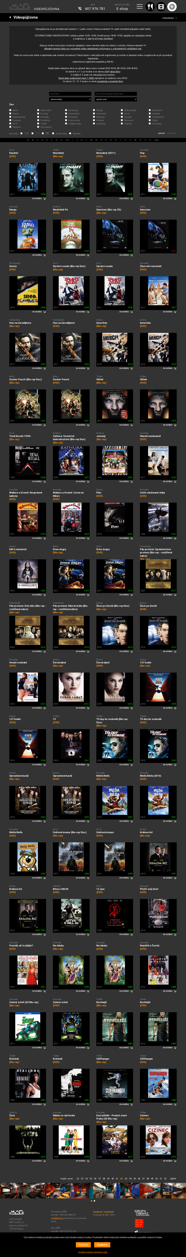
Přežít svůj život (149, 889)
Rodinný (100, 120)
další (173, 1178)
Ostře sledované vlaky (152, 492)
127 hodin (145, 662)
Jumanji (100, 436)
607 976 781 (95, 9)
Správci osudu (104, 266)
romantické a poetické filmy (110, 81)
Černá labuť (59, 662)
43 (126, 1178)
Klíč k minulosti (18, 549)
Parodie (128, 117)
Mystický (100, 117)
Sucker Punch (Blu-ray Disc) (25, 379)
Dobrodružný (130, 110)
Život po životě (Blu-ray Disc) (112, 605)
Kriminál (14, 1058)
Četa (12, 1115)
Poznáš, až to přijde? (21, 945)
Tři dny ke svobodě (150, 719)
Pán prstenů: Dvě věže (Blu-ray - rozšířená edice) (27, 607)
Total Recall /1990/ (20, 436)
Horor (127, 113)
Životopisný (46, 127)
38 (104, 1178)
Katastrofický (19, 117)
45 (135, 1178)
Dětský (99, 110)
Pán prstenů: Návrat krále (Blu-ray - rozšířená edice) (70, 607)
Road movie (74, 120)
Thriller (44, 123)
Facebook (97, 1211)
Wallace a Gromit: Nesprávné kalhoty (25, 494)
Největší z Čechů (149, 945)
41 (117, 1178)
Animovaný (46, 110)
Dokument (157, 110)
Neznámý (58, 152)
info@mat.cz (57, 1218)
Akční (15, 110)
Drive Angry (59, 549)
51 (161, 1178)
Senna (13, 266)
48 (148, 1178)
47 (143, 1178)
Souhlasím (102, 1245)
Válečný (128, 123)
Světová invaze (105, 832)
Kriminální (73, 117)
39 (108, 1178)
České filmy (61, 133)
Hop (142, 152)
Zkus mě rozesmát (150, 266)
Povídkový (45, 120)
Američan (101, 322)
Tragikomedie (74, 123)
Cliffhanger (102, 1058)
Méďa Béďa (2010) (150, 775)
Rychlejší (101, 1002)
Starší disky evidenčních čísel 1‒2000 (76, 78)
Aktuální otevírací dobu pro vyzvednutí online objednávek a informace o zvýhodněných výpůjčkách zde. (93, 48)
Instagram (109, 1211)
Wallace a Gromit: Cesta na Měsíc (68, 494)
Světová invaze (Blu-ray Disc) (69, 832)
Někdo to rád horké (64, 1115)
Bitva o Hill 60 (60, 889)
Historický (101, 113)
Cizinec (144, 1115)
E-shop (122, 9)
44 (130, 1178)
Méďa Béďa (102, 775)
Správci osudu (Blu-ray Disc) (69, 266)
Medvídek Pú (60, 209)
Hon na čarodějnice (20, 322)
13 (54, 719)
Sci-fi (15, 123)
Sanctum (145, 209)
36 (95, 1178)
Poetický (17, 120)
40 (112, 1178)
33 (82, 1178)
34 (86, 1178)
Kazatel (13, 152)
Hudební (156, 113)
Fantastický (73, 113)
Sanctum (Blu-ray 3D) (108, 209)
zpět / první (66, 1178)
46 (139, 1178)
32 (78, 1178)
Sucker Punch (61, 379)
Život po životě (148, 605)
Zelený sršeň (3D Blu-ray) (24, 1002)
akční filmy (115, 71)
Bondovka (73, 110)
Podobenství (158, 117)
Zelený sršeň (60, 1002)
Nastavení (83, 1245)
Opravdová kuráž (19, 775)
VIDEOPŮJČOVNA (46, 9)
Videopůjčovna (23, 17)
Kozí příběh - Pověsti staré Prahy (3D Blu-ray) (111, 1117)
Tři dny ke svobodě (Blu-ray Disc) (112, 721)
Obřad (99, 379)
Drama (16, 113)
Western (17, 127)
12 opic (100, 889)
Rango (13, 209)
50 (156, 1178)
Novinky (77, 133)
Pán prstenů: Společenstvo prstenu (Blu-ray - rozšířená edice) (156, 552)
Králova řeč (146, 832)
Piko (98, 492)
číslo (156, 140)
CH (67, 140)
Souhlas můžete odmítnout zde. (93, 1252)
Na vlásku (58, 945)
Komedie (45, 117)
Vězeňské (157, 123)
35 (91, 1178)
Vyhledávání (169, 18)
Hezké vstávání (18, 662)
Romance (128, 120)
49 (152, 1178)
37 (99, 1178)
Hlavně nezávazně (150, 436)
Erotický (44, 113)
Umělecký (100, 123)
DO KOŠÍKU (37, 199)
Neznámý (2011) (105, 152)
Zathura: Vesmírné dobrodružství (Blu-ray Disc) (69, 438)
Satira (155, 120)
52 (165, 1178)
